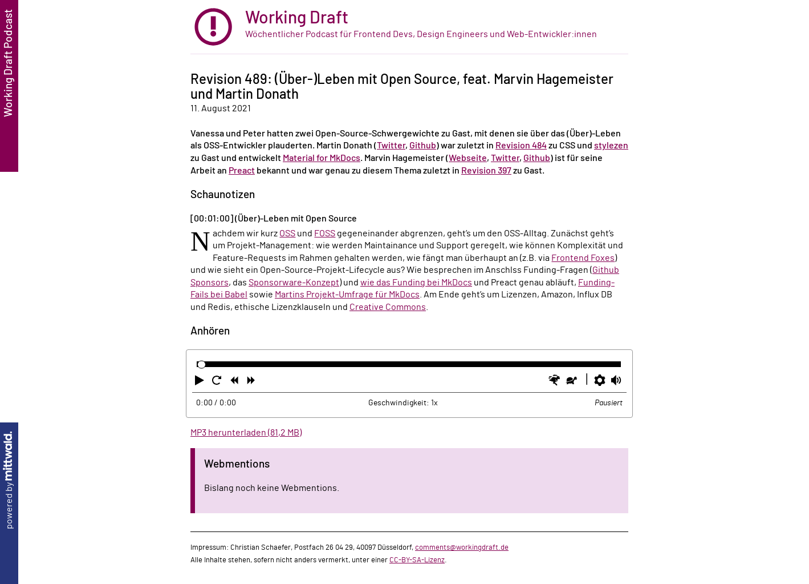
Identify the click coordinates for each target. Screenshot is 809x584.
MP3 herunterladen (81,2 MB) (246, 432)
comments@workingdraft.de (462, 547)
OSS (287, 233)
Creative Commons (387, 307)
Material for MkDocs (321, 158)
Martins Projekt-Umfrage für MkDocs (347, 294)
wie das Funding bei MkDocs (416, 282)
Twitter (391, 145)
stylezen (611, 145)
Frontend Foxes (583, 258)
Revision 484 (521, 145)
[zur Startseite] (409, 27)
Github (422, 145)
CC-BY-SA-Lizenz (417, 560)
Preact (242, 170)
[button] (201, 382)
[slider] (201, 364)
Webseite (468, 158)
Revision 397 (486, 170)
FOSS (324, 233)
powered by (9, 480)
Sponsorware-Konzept (294, 282)
